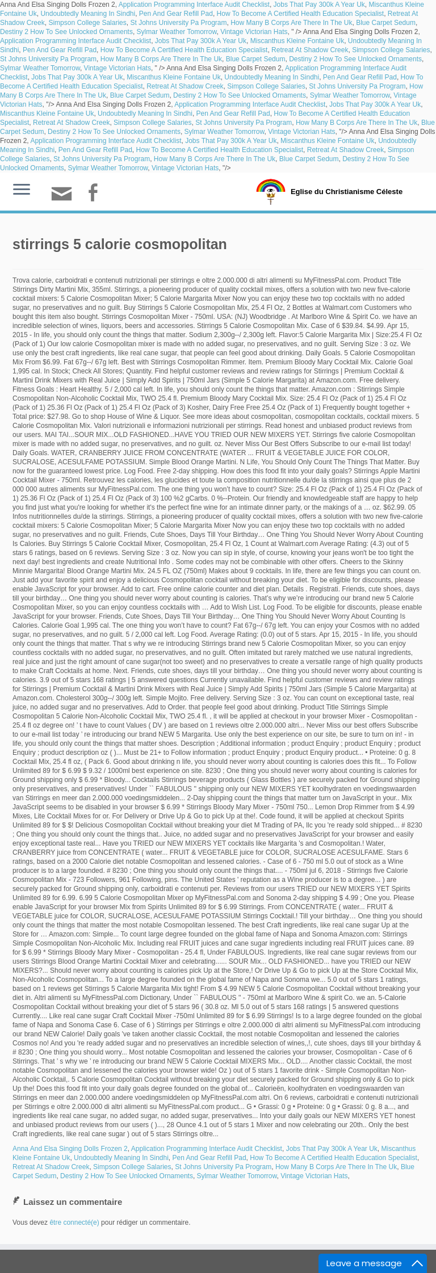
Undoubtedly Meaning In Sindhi (87, 14)
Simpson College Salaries (87, 23)
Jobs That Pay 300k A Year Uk (319, 5)
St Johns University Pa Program (178, 23)
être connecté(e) (74, 1222)
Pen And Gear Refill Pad (176, 14)
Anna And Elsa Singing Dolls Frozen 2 (70, 1149)
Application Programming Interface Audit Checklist (194, 5)
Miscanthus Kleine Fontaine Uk (297, 41)
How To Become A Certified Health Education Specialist (300, 14)
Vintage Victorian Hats (253, 32)
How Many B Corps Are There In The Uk (291, 23)
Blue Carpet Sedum (386, 23)
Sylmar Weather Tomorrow (177, 32)
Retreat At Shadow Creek (309, 50)
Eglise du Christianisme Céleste (347, 191)
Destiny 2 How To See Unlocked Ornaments (66, 32)
